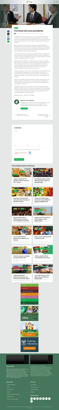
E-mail (27, 145)
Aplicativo (9, 391)
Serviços (15, 174)
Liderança (36, 248)
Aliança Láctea (33, 384)
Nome (15, 145)
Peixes (26, 173)
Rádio (36, 229)
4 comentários (45, 221)
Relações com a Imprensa (19, 33)
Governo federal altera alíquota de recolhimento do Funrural (21, 238)
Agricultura (37, 170)
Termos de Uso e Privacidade (12, 399)
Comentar (36, 33)
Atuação (42, 170)
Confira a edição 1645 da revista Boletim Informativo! (42, 257)
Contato (8, 387)
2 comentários (45, 202)
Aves (14, 170)
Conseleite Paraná (34, 389)
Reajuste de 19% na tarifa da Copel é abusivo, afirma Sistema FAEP (42, 219)
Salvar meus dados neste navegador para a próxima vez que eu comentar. (28, 149)
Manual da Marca (10, 389)
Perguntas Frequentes (11, 384)
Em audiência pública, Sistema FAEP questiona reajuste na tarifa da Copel (42, 180)
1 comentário (45, 182)
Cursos (46, 247)
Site (39, 145)
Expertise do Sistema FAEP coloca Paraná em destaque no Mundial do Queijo (21, 200)
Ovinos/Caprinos (16, 173)
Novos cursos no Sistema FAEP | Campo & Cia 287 (41, 237)
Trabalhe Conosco (10, 396)
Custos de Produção (38, 210)
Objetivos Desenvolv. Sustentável (13, 394)
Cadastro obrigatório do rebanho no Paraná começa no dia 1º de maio (21, 180)
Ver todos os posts (24, 108)
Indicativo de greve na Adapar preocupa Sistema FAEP (20, 257)
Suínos (19, 174)
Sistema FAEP (22, 370)
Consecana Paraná (34, 387)
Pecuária (22, 173)
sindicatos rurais (19, 373)
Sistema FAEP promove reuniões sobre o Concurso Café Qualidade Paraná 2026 (21, 220)
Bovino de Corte (19, 170)
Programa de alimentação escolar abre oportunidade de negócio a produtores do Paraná (42, 200)
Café (18, 208)
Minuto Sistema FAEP (17, 269)
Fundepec (33, 391)
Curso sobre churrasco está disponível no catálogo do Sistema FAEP (42, 277)
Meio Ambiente (22, 171)
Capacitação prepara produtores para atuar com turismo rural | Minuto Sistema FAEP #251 (21, 278)
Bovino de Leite (16, 171)
